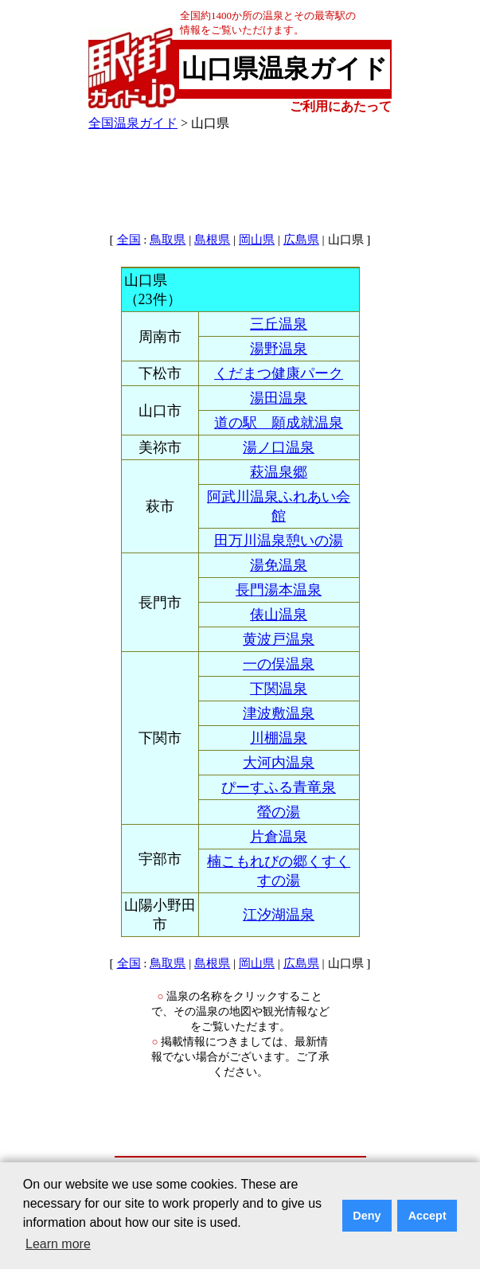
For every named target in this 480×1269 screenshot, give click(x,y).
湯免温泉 (278, 565)
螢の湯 (278, 812)
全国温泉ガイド (133, 123)
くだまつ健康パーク (278, 373)
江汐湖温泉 (278, 915)
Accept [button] (427, 1215)
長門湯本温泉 (279, 590)
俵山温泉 (278, 615)
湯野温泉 (278, 349)
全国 (129, 239)
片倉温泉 (278, 837)
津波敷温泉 (278, 713)
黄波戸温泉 (278, 639)
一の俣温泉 (278, 664)
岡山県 (257, 239)
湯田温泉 (278, 398)
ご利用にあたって (341, 106)
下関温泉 (278, 689)
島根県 (212, 239)
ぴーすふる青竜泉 (278, 787)
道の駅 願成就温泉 (278, 423)
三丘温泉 (278, 324)
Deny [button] (366, 1215)
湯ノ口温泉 (278, 447)
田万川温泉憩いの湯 (278, 541)
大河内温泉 (278, 763)
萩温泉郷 (278, 472)
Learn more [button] (58, 1244)
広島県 (301, 239)
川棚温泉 (278, 738)
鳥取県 (167, 239)
